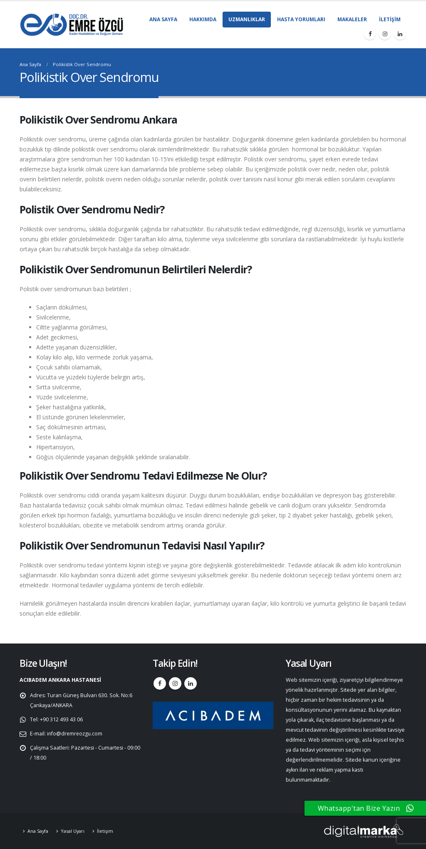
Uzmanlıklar (246, 19)
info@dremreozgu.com (75, 733)
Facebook (160, 683)
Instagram (175, 683)
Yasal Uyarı (74, 831)
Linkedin (190, 683)
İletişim (390, 19)
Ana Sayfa (163, 19)
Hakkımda (202, 19)
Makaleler (352, 19)
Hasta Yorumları (301, 19)
